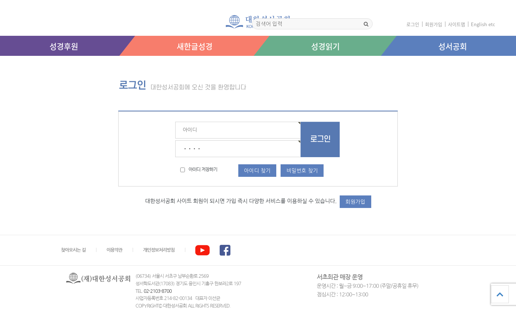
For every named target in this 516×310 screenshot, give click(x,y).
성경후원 (63, 46)
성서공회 (452, 46)
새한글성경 (194, 46)
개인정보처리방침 (159, 250)
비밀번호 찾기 (302, 170)
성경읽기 (325, 46)
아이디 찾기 (257, 170)
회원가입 (433, 24)
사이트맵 (456, 24)
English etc (483, 24)
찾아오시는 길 (73, 250)
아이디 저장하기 (202, 169)
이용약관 (114, 250)
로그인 (412, 24)
